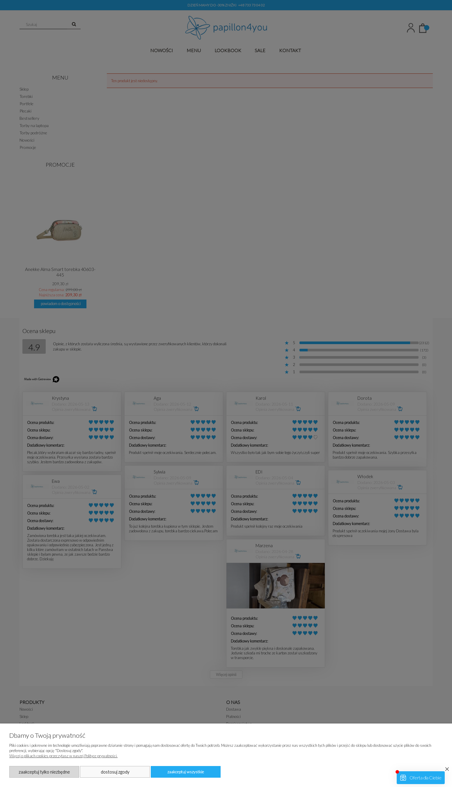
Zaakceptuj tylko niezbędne (44, 771)
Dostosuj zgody (115, 771)
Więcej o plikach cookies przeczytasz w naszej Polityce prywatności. (63, 755)
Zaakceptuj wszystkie (185, 771)
